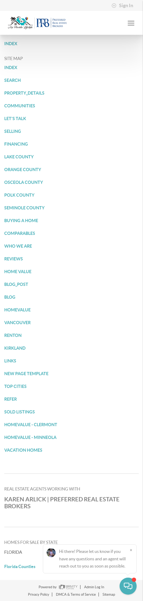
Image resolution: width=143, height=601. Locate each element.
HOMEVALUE (17, 310)
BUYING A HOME (21, 220)
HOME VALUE (17, 271)
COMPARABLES (19, 233)
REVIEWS (13, 259)
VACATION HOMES (23, 450)
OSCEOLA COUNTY (23, 182)
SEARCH (12, 80)
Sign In (122, 5)
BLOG (9, 297)
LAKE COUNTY (19, 157)
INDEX (10, 43)
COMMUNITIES (19, 106)
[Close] (131, 550)
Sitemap (109, 594)
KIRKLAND (15, 348)
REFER (10, 399)
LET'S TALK (15, 118)
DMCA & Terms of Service (76, 594)
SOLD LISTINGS (19, 412)
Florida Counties (19, 566)
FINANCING (16, 144)
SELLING (12, 131)
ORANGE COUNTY (22, 169)
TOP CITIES (15, 386)
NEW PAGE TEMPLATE (26, 373)
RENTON (13, 335)
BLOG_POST (16, 284)
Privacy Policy (38, 594)
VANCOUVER (17, 322)
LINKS (10, 361)
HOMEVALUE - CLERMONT (30, 424)
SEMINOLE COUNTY (24, 208)
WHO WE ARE (18, 246)
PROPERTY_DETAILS (24, 93)
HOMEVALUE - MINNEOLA (30, 437)
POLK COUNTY (19, 195)
